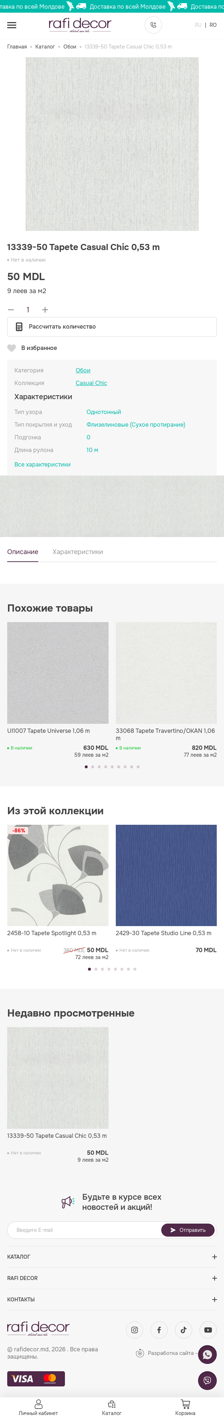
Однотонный (104, 412)
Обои (69, 46)
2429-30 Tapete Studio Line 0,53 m (163, 933)
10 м (92, 450)
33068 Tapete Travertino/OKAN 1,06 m (165, 734)
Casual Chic (91, 383)
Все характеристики (42, 464)
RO (213, 25)
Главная (17, 46)
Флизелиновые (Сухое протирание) (136, 424)
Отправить (188, 1230)
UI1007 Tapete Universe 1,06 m (48, 731)
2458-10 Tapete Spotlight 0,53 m (51, 933)
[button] (86, 766)
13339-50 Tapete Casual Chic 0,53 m (57, 1136)
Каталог (45, 46)
